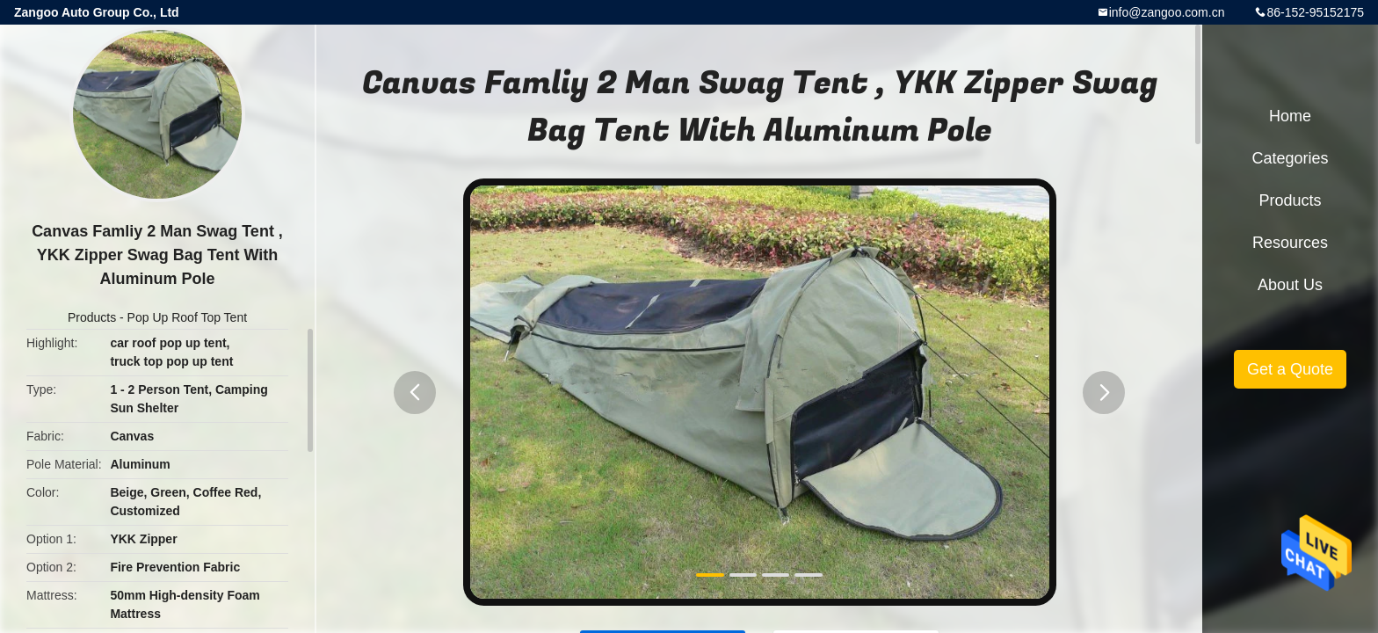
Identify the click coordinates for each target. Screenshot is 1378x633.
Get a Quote (1290, 369)
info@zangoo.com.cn (1167, 12)
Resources (1290, 242)
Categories (1289, 158)
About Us (1290, 285)
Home (1290, 116)
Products (92, 317)
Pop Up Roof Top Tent (187, 317)
